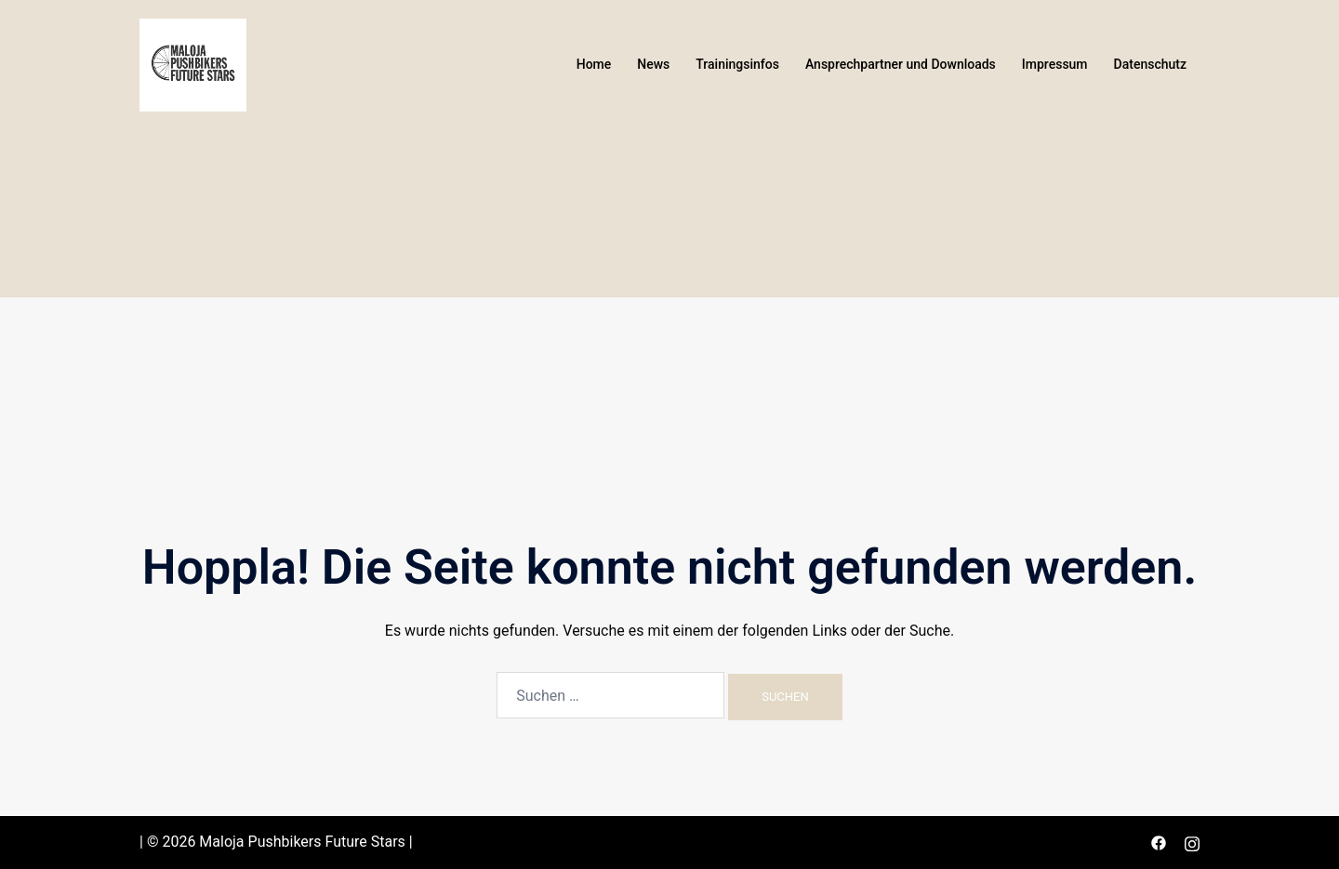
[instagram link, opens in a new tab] (1192, 841)
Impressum (1055, 64)
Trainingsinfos (737, 64)
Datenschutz (1150, 64)
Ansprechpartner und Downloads (900, 64)
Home (594, 64)
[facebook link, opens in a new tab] (1158, 841)
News (653, 64)
